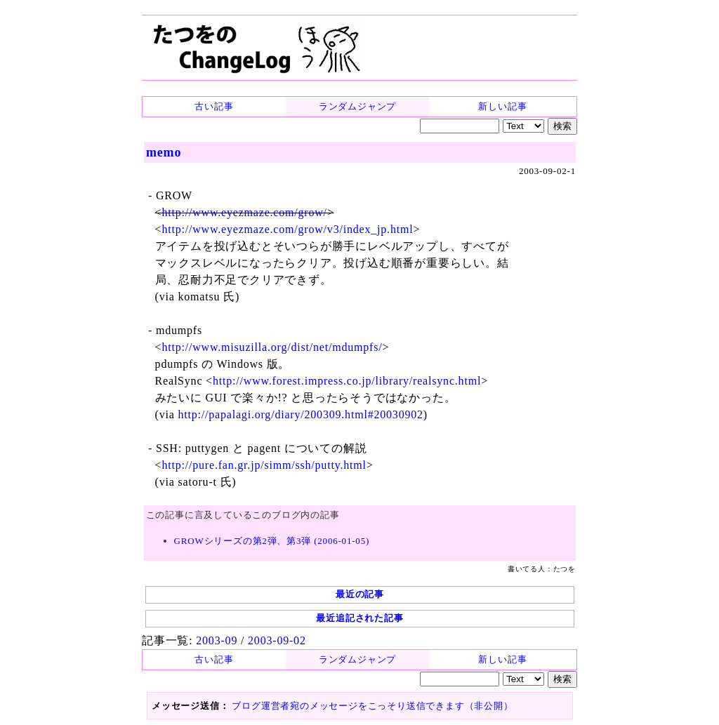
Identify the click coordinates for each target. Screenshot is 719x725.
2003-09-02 (277, 640)
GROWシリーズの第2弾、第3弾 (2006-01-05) (271, 541)
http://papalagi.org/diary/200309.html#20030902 (300, 414)
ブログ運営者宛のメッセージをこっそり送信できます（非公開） (372, 705)
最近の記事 (360, 594)
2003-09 (216, 640)
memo (163, 152)
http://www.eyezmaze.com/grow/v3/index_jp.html (287, 229)
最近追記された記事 (359, 618)
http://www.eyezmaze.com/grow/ (243, 212)
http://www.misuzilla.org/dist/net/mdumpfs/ (271, 347)
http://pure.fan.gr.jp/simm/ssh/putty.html (263, 465)
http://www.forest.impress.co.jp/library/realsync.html (347, 381)
